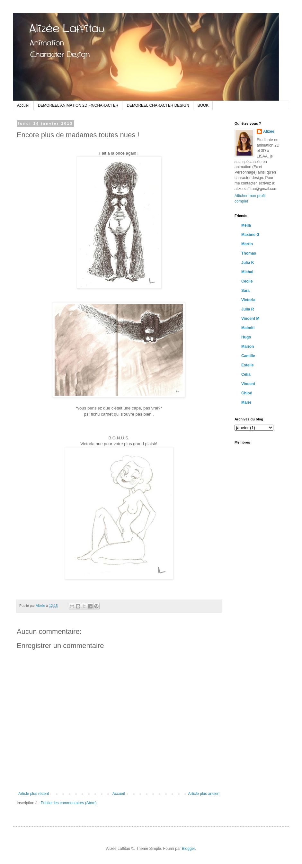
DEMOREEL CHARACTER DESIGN (158, 105)
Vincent (248, 384)
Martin (247, 244)
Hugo (246, 337)
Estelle (247, 365)
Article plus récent (33, 793)
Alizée (41, 606)
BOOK (203, 105)
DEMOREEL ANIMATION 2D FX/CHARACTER (78, 105)
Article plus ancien (203, 793)
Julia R (247, 309)
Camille (248, 356)
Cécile (247, 281)
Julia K (247, 262)
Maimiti (247, 328)
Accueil (23, 105)
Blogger (188, 848)
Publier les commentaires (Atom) (69, 803)
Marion (247, 346)
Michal (247, 272)
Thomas (248, 253)
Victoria (248, 300)
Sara (245, 290)
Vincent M (250, 318)
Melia (246, 225)
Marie (246, 402)
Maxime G (250, 234)
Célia (246, 374)
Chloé (246, 393)
